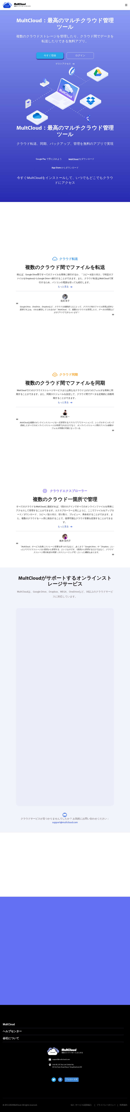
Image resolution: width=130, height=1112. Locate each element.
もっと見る (63, 287)
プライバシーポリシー (106, 1105)
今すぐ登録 (50, 55)
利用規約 (123, 1105)
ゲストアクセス (63, 64)
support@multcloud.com (65, 822)
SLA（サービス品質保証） (82, 1105)
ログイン (80, 55)
